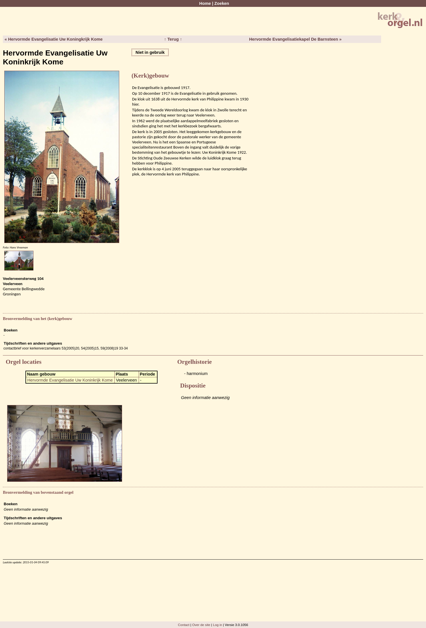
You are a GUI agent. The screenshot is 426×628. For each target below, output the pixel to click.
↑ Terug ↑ (173, 39)
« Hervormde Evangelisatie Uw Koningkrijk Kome (54, 39)
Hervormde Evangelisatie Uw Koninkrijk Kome (70, 380)
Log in (217, 625)
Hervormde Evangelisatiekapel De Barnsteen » (295, 39)
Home (205, 3)
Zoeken (221, 3)
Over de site (201, 625)
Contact (183, 625)
